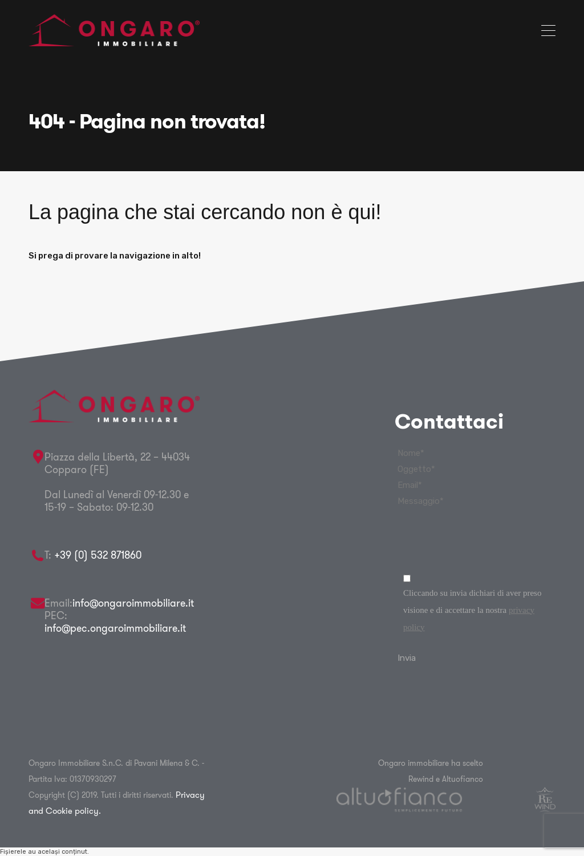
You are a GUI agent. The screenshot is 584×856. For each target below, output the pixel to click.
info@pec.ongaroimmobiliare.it (115, 628)
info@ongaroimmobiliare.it (133, 602)
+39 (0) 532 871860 (97, 555)
